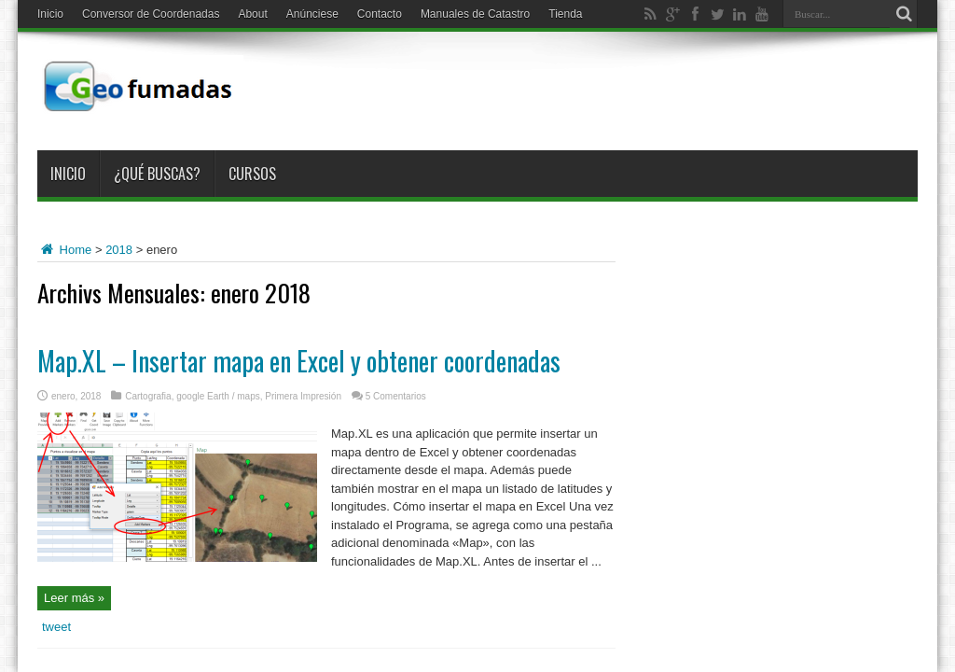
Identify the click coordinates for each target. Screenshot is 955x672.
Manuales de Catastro (475, 14)
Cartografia (148, 396)
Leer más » (74, 598)
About (252, 14)
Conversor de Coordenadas (150, 14)
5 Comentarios (396, 396)
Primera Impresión (303, 396)
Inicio (50, 14)
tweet (56, 627)
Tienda (565, 14)
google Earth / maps (218, 396)
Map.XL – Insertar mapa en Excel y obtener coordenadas (299, 361)
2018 (118, 250)
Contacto (379, 14)
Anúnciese (312, 14)
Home (64, 250)
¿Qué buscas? (157, 173)
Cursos (252, 173)
